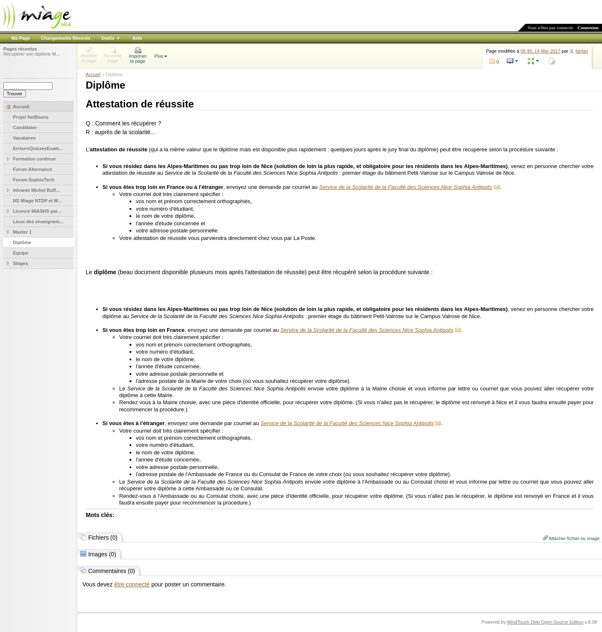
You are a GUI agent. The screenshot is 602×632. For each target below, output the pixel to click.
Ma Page (20, 38)
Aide (137, 38)
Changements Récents (66, 38)
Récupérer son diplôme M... (31, 53)
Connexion (588, 27)
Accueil (93, 74)
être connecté (132, 584)
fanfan (581, 51)
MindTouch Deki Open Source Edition (545, 621)
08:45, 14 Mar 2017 (540, 51)
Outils (107, 38)
